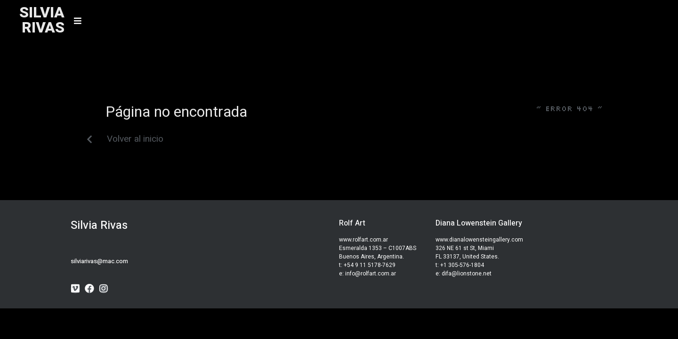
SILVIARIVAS (42, 20)
